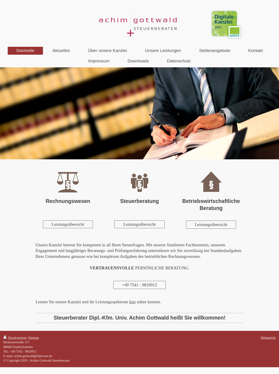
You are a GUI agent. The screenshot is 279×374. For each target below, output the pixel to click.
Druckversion (15, 337)
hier (132, 301)
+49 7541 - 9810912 (139, 284)
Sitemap (33, 337)
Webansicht (268, 337)
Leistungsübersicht (68, 224)
